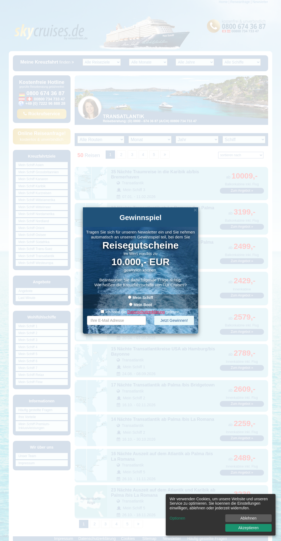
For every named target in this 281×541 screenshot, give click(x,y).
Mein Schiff (143, 297)
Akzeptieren (248, 528)
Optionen (177, 518)
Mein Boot (143, 305)
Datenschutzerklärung (146, 312)
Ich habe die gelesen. (140, 312)
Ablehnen (248, 518)
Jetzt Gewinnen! (174, 320)
